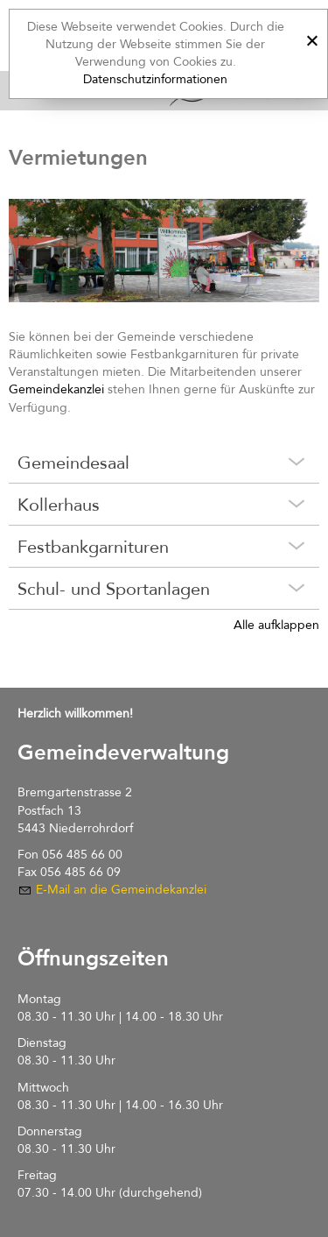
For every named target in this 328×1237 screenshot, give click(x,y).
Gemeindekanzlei (56, 389)
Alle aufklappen (276, 625)
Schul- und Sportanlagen (113, 589)
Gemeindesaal (73, 463)
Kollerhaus (58, 505)
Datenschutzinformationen (155, 79)
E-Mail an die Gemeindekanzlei (121, 889)
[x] (311, 38)
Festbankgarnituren (93, 547)
